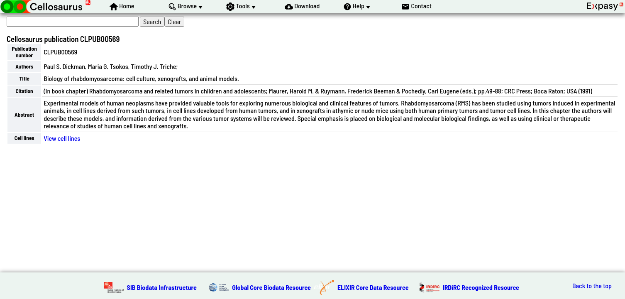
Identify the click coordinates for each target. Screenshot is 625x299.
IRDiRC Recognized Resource (481, 287)
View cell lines (62, 138)
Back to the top (592, 285)
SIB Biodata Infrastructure (162, 287)
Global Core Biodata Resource (271, 287)
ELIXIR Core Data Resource (373, 287)
